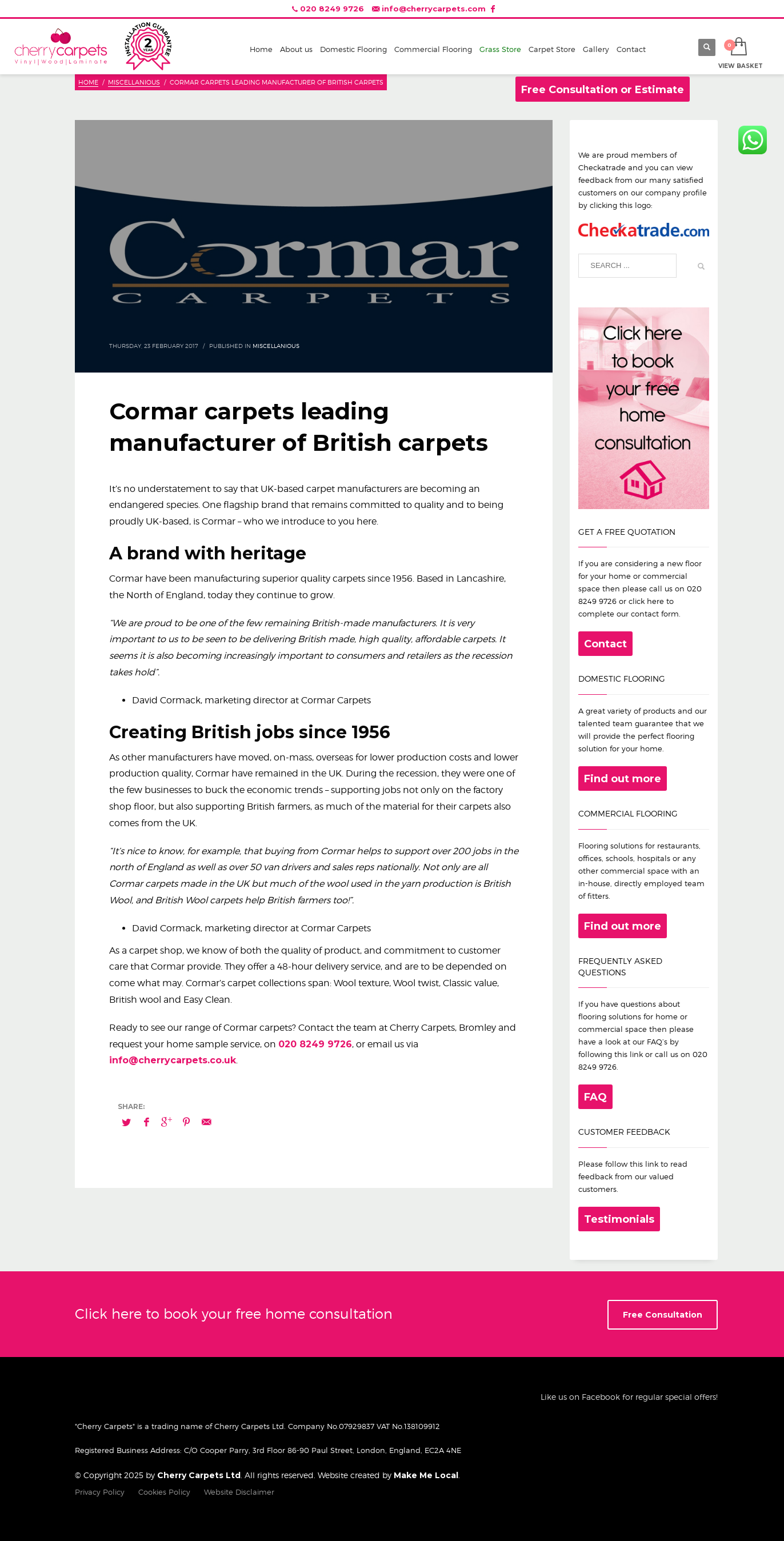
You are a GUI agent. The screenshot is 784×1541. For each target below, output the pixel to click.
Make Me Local (426, 1475)
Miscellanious (276, 345)
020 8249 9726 (332, 8)
